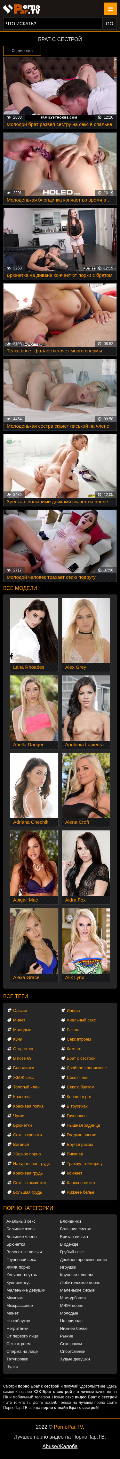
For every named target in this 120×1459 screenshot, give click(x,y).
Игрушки (68, 1267)
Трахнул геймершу (85, 1163)
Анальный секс (81, 1020)
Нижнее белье (80, 1192)
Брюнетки (22, 1125)
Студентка (23, 1048)
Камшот (74, 1048)
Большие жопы (21, 1229)
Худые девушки (75, 1359)
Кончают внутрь (21, 1274)
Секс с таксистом (29, 1182)
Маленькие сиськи (78, 1290)
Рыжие (66, 1336)
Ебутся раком (80, 1144)
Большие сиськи (76, 1229)
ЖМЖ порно (18, 1267)
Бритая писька (74, 1236)
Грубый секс (72, 1251)
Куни (17, 1039)
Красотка (22, 1096)
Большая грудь (27, 1192)
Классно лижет (81, 1182)
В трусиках (77, 1106)
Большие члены (21, 1236)
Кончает (75, 1173)
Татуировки (17, 1359)
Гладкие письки (82, 1134)
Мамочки (15, 1297)
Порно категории (28, 1208)
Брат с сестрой (81, 1058)
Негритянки (17, 1328)
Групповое (77, 1115)
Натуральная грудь (31, 1163)
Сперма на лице (22, 1351)
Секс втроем (79, 1039)
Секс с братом (80, 1087)
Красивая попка (28, 1106)
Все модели (20, 588)
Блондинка (23, 1067)
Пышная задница (83, 1125)
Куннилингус (18, 1282)
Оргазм (20, 1010)
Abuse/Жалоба (60, 1446)
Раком (73, 1029)
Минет (19, 1020)
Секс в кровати (27, 1134)
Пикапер (75, 1154)
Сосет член (78, 1077)
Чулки (18, 1115)
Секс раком (71, 1343)
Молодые (22, 1029)
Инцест (74, 1010)
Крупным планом (76, 1274)
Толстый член (26, 1087)
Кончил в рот (79, 1096)
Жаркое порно (27, 1154)
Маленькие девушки (25, 1290)
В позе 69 (22, 1058)
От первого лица (22, 1336)
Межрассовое (19, 1305)
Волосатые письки (24, 1251)
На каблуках (18, 1320)
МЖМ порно (72, 1305)
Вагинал (21, 1144)
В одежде (69, 1244)
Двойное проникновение (90, 1067)
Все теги (15, 996)
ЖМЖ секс (23, 1077)
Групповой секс (21, 1259)
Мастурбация (73, 1297)
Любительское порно (80, 1282)
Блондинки (70, 1221)
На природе (71, 1320)
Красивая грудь (28, 1173)
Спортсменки (72, 1351)
